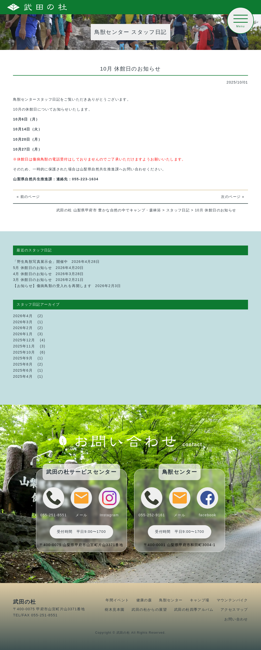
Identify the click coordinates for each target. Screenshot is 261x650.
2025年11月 (24, 346)
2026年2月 (23, 328)
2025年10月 (24, 352)
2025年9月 (23, 358)
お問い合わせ (236, 619)
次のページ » (232, 197)
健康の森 (144, 600)
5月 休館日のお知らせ (32, 268)
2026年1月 (23, 334)
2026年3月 (23, 322)
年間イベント (117, 600)
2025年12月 (24, 340)
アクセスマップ (234, 609)
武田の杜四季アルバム (193, 609)
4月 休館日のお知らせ (32, 274)
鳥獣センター (170, 600)
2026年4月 (23, 316)
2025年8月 (23, 364)
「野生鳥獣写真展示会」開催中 (40, 262)
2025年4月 (23, 376)
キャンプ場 (200, 600)
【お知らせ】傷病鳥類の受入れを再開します (52, 286)
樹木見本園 (114, 609)
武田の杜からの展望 (149, 609)
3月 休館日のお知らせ (32, 280)
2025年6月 (23, 370)
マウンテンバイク (232, 600)
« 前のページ (28, 197)
